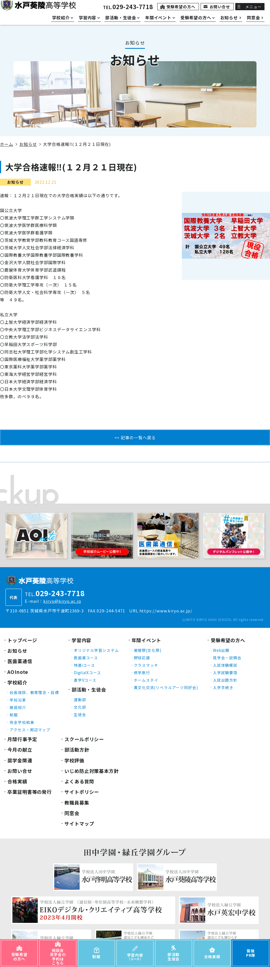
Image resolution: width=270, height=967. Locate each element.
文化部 (80, 707)
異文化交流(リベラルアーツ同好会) (166, 687)
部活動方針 (76, 749)
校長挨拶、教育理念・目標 (34, 692)
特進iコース (84, 665)
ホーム (6, 144)
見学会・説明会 (227, 657)
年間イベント (146, 640)
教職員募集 (76, 802)
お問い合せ (220, 6)
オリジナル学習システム (96, 650)
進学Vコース (85, 680)
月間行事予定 (22, 739)
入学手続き (223, 687)
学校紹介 (17, 682)
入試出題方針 (225, 680)
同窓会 (71, 813)
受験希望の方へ (180, 6)
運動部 (80, 699)
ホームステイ (146, 680)
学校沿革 (18, 700)
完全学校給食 (22, 722)
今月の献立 (19, 749)
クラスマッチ (146, 665)
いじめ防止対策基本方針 (91, 770)
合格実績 (17, 781)
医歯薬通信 (19, 661)
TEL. (128, 7)
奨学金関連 (19, 760)
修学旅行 (142, 672)
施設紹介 (18, 707)
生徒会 (80, 714)
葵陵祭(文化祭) (147, 650)
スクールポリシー (84, 739)
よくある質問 (79, 781)
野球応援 (142, 657)
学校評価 (74, 760)
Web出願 (221, 650)
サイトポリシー (81, 791)
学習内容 (81, 640)
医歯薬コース (86, 657)
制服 (14, 714)
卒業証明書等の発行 (29, 791)
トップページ (22, 640)
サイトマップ (79, 823)
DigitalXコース (87, 672)
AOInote (17, 671)
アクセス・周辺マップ (30, 729)
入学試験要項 (225, 672)
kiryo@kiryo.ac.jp (62, 601)
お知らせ (28, 144)
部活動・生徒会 (89, 689)
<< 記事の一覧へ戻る (135, 437)
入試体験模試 (225, 665)
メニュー (253, 6)
